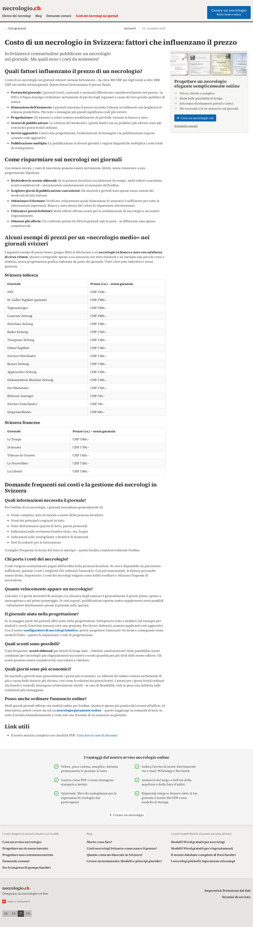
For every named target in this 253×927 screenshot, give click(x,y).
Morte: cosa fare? (99, 842)
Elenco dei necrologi (16, 16)
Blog (38, 16)
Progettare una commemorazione (27, 855)
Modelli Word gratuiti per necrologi (198, 842)
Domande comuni (58, 16)
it (21, 913)
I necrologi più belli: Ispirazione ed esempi (203, 861)
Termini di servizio (236, 897)
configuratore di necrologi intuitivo (51, 630)
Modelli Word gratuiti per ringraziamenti (202, 848)
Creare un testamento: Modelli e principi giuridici (124, 861)
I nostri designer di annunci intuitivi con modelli (30, 833)
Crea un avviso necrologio (22, 842)
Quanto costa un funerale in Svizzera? (115, 855)
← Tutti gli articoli (15, 28)
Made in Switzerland (18, 901)
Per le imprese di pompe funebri (26, 867)
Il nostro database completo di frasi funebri (203, 855)
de (6, 913)
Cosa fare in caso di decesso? (97, 735)
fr (13, 913)
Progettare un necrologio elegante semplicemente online (206, 83)
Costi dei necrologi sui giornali (97, 16)
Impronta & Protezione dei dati (227, 890)
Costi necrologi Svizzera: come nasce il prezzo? (122, 848)
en (28, 913)
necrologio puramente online (79, 710)
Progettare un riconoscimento (25, 848)
